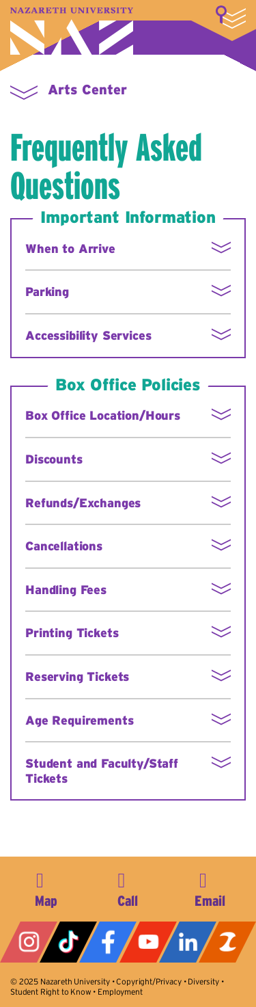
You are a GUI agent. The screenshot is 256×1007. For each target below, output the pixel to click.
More (231, 17)
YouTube (148, 942)
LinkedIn (188, 942)
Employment (120, 991)
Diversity (203, 981)
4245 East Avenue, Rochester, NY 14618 (46, 887)
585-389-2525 (127, 887)
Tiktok (68, 942)
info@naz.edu (209, 887)
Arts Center (87, 89)
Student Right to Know (50, 991)
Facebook (108, 942)
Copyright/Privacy (148, 981)
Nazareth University (71, 31)
